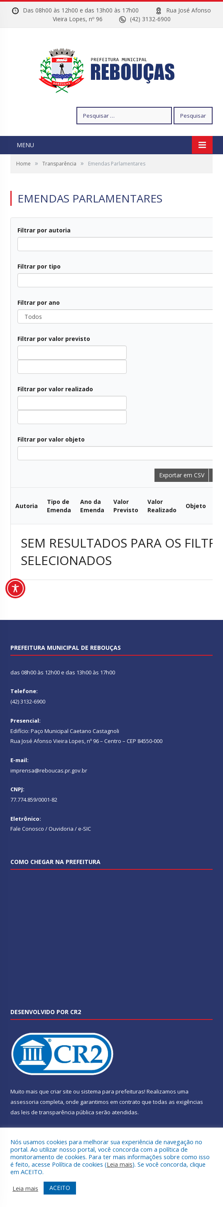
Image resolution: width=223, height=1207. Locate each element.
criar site (61, 1091)
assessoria (24, 1102)
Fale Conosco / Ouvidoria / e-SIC (50, 828)
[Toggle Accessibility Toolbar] (15, 588)
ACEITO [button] (59, 1188)
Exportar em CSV (181, 475)
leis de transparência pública (57, 1112)
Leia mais (119, 1164)
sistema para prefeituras (112, 1091)
